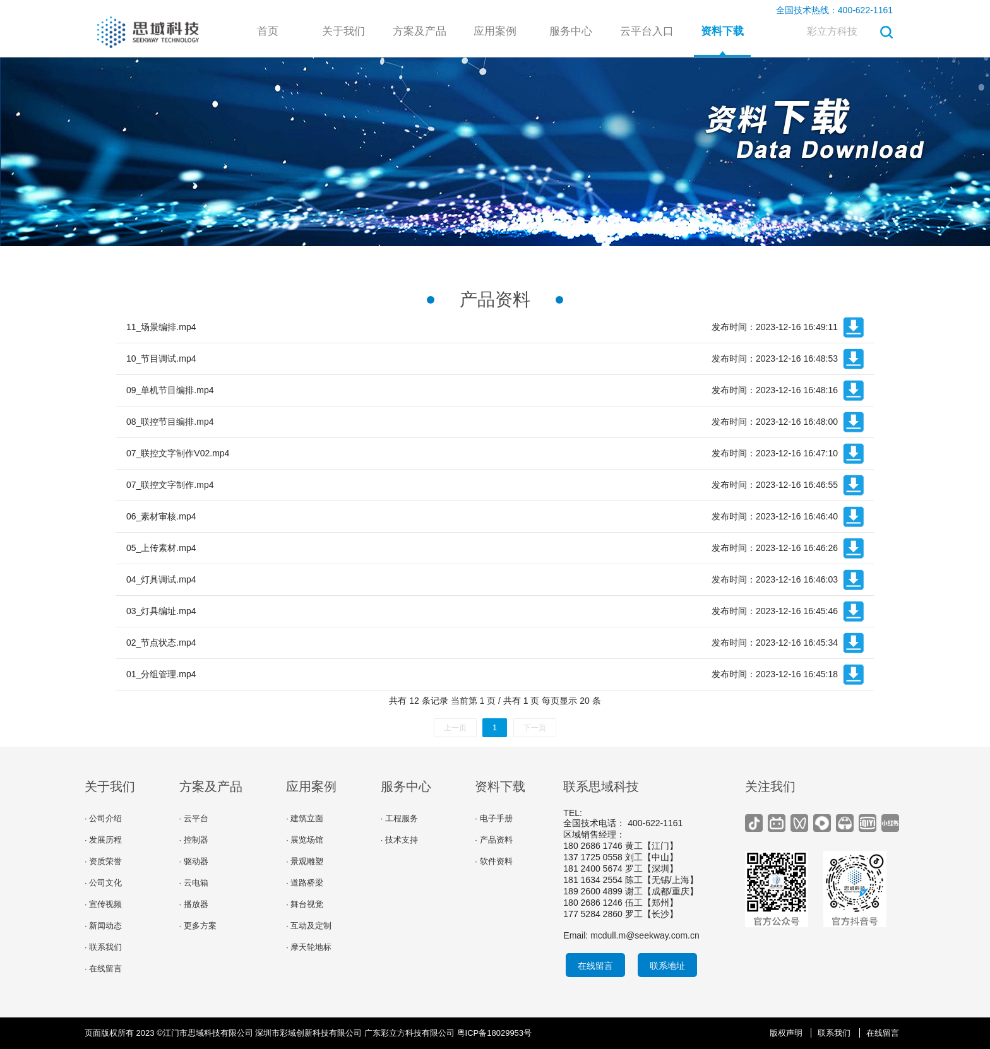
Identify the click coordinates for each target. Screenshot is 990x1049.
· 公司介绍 (103, 818)
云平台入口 (647, 31)
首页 (267, 31)
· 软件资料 (493, 861)
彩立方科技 (832, 31)
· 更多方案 (198, 925)
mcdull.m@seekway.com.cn (645, 935)
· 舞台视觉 (304, 904)
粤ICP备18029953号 (494, 1033)
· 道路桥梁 (304, 882)
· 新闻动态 (103, 925)
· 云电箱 (193, 882)
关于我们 (343, 31)
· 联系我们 (103, 947)
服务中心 (570, 31)
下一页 (534, 727)
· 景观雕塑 (304, 861)
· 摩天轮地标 (308, 947)
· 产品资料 (493, 840)
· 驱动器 (193, 861)
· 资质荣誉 (103, 861)
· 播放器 (193, 904)
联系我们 (834, 1033)
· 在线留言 (103, 968)
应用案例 (495, 31)
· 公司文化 (103, 882)
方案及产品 (419, 31)
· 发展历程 (103, 840)
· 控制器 (193, 840)
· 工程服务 (399, 818)
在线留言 (595, 966)
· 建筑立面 (304, 818)
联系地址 (667, 966)
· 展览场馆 (304, 840)
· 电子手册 (493, 818)
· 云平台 (193, 818)
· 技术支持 (399, 840)
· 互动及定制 (308, 925)
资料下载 (722, 31)
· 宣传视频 (103, 904)
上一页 (455, 727)
